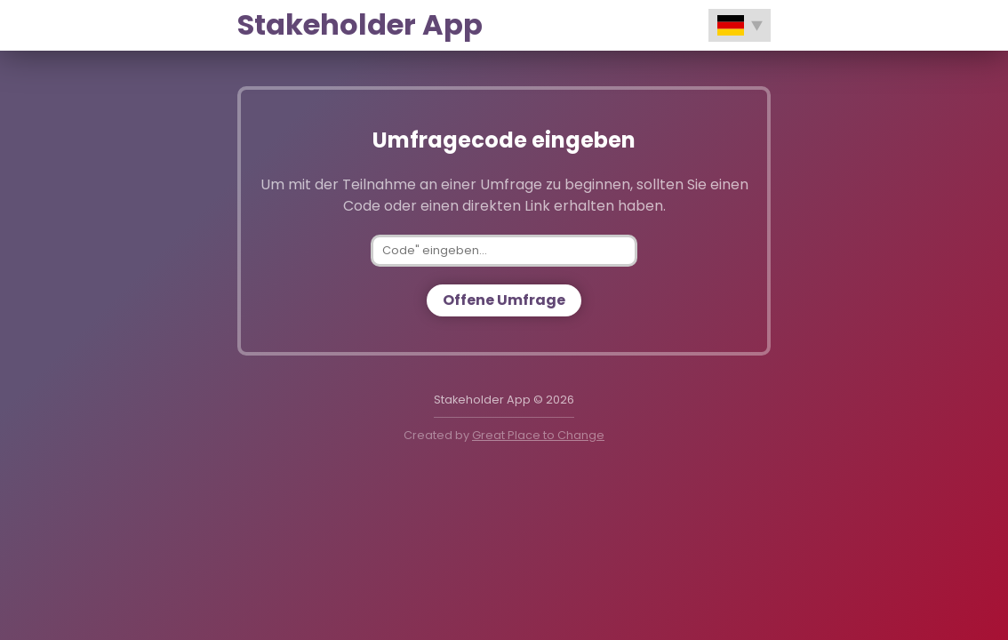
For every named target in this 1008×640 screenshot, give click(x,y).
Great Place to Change (538, 435)
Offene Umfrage (504, 300)
